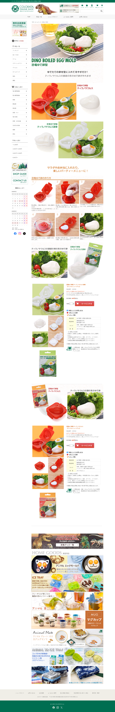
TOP (28, 17)
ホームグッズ (38, 22)
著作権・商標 (95, 693)
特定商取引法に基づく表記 (81, 693)
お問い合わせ (83, 17)
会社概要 (41, 693)
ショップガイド (53, 17)
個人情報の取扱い (65, 693)
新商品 (19, 41)
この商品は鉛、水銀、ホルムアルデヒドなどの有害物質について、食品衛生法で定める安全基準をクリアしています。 (86, 349)
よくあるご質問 (68, 17)
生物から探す (19, 87)
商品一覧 (39, 17)
